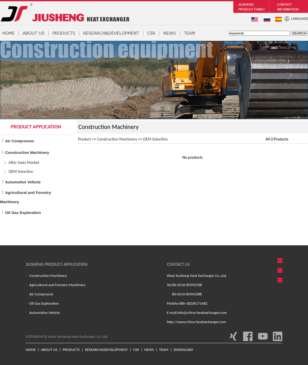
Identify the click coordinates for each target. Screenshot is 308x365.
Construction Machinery (117, 139)
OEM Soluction (20, 171)
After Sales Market (23, 162)
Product (84, 139)
